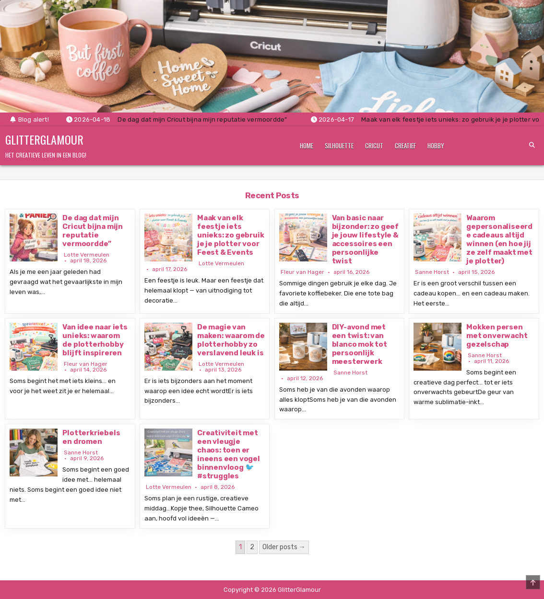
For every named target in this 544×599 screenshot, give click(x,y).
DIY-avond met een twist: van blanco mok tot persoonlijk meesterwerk (359, 344)
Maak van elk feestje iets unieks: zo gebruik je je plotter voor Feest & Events (230, 235)
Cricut (374, 145)
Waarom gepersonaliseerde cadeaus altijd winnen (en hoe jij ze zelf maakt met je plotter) (499, 239)
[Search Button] (532, 145)
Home (306, 145)
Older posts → (284, 547)
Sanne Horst (432, 272)
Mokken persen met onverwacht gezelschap (496, 336)
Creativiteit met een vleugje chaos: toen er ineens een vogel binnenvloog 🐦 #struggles (228, 454)
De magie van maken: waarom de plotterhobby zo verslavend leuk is (231, 340)
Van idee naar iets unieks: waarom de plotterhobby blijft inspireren (94, 340)
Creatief (405, 145)
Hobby (435, 145)
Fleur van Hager (302, 272)
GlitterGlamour (44, 139)
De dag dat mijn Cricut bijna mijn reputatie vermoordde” (92, 231)
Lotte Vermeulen (86, 255)
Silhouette (339, 145)
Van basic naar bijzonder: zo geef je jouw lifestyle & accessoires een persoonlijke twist (365, 239)
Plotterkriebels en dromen (91, 437)
